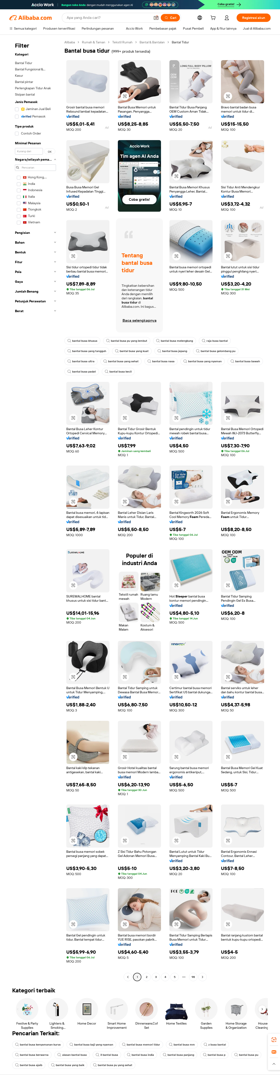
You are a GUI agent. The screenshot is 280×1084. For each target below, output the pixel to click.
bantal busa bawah (245, 361)
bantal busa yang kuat (132, 351)
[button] (156, 18)
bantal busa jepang (172, 351)
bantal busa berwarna (32, 1055)
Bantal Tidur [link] (180, 42)
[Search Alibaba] (108, 17)
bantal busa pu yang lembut (126, 341)
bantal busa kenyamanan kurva (38, 1044)
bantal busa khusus (82, 341)
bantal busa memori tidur (141, 1044)
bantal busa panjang (178, 1055)
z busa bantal (215, 1044)
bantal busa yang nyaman (202, 361)
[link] (274, 1040)
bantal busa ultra (80, 361)
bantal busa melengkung (174, 341)
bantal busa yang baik (67, 1065)
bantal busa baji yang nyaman (91, 1044)
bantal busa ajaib (28, 1065)
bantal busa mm (182, 1044)
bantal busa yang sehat (121, 361)
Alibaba (69, 42)
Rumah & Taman (93, 42)
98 (193, 977)
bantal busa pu (246, 1055)
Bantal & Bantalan (152, 42)
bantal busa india (140, 1055)
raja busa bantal (215, 341)
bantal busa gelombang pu (215, 351)
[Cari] (170, 17)
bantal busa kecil (118, 371)
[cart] (213, 18)
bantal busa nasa (161, 361)
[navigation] (35, 510)
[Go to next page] (202, 977)
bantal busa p (214, 1055)
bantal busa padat (81, 371)
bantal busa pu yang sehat (112, 1065)
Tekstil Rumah (122, 42)
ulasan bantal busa (72, 1055)
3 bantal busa (107, 1055)
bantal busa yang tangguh (86, 351)
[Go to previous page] (128, 977)
